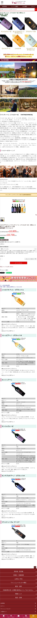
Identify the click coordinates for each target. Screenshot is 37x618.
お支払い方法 (18, 579)
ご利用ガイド (4, 611)
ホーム (4, 616)
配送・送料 (18, 586)
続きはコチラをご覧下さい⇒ (8, 330)
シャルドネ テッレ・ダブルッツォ (13, 290)
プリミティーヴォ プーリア (10, 522)
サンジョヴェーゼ (7, 426)
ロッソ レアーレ (7, 380)
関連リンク (18, 594)
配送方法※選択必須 (4, 246)
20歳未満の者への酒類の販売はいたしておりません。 (18, 590)
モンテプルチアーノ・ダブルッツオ (13, 475)
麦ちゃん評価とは (26, 616)
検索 (36, 10)
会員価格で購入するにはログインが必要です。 (10, 241)
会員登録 (3, 603)
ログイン (3, 606)
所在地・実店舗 (18, 571)
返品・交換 (18, 597)
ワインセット (18, 616)
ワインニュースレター (6, 608)
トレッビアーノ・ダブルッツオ (12, 335)
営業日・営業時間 (18, 575)
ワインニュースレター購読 (18, 582)
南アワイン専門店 (11, 616)
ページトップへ (35, 567)
